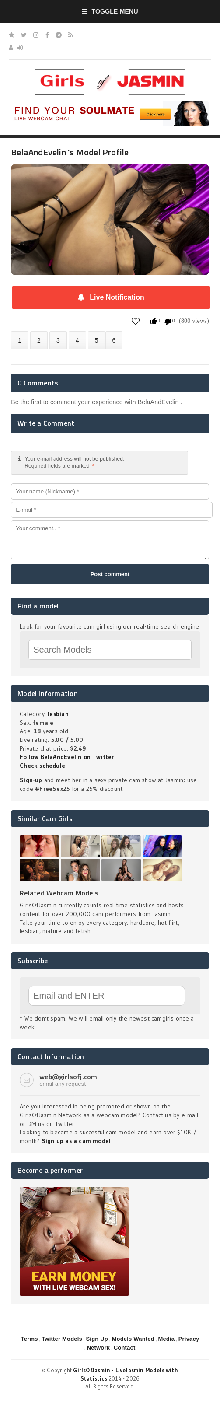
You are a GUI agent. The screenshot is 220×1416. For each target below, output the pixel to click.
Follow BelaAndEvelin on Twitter (67, 757)
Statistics (77, 340)
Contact (125, 1347)
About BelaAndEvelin (19, 340)
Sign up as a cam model (76, 1141)
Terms (29, 1339)
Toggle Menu (110, 11)
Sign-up (31, 780)
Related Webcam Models (59, 893)
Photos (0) (39, 340)
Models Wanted (133, 1339)
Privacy (188, 1339)
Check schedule (42, 765)
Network (98, 1347)
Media (166, 1339)
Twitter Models (62, 1339)
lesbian (58, 714)
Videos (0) (58, 340)
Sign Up (97, 1339)
